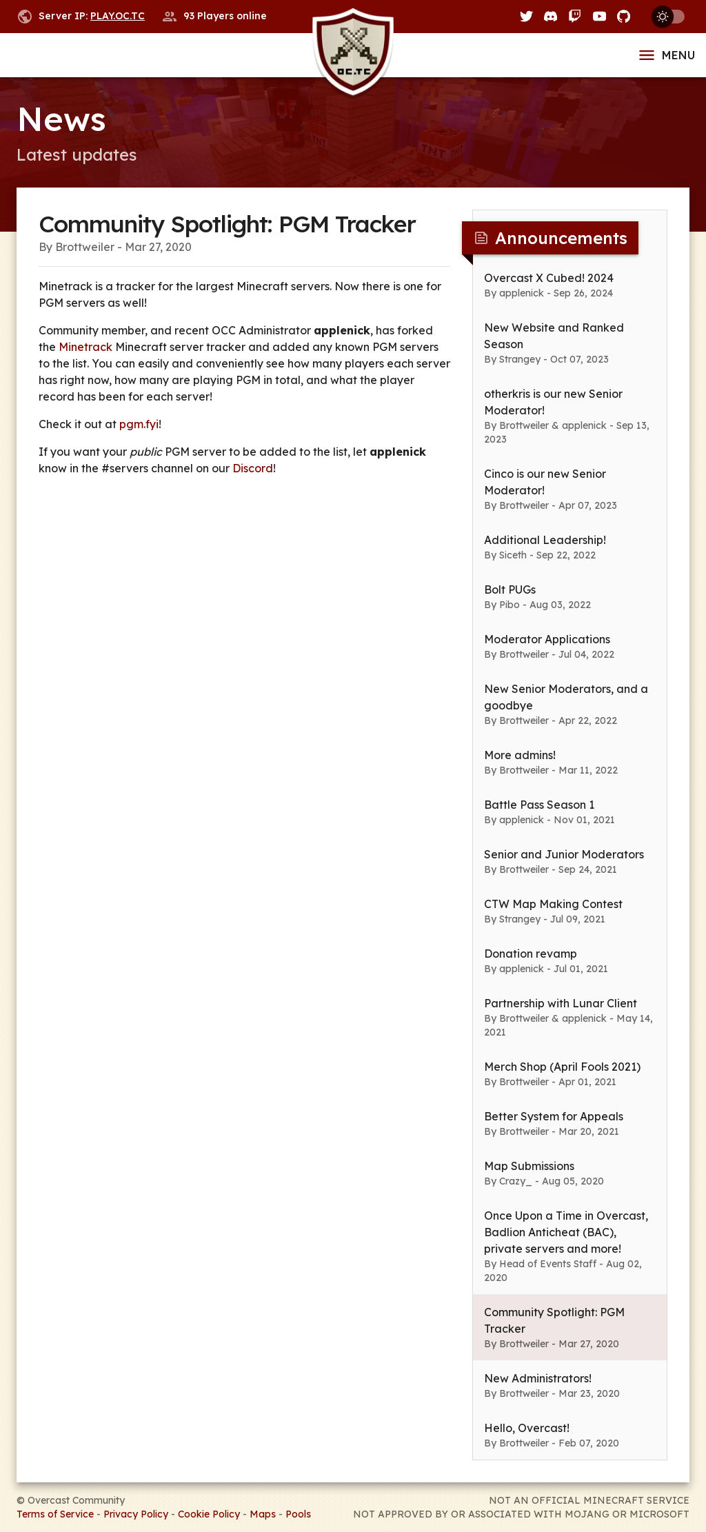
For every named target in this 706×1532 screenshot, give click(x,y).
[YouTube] (599, 16)
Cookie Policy (209, 1514)
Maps (263, 1514)
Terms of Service (55, 1514)
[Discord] (550, 16)
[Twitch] (575, 16)
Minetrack (85, 347)
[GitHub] (624, 16)
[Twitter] (526, 16)
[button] (570, 285)
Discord (252, 468)
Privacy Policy (135, 1514)
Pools (298, 1514)
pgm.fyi (139, 424)
